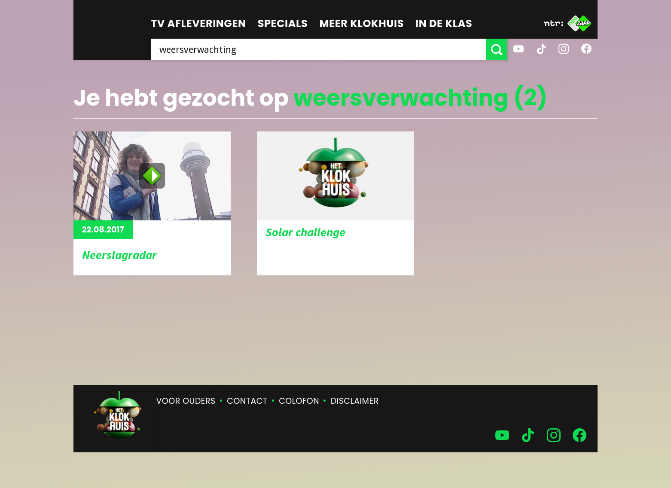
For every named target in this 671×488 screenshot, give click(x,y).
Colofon (299, 401)
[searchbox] (318, 49)
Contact (247, 401)
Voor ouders (186, 401)
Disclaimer (355, 401)
